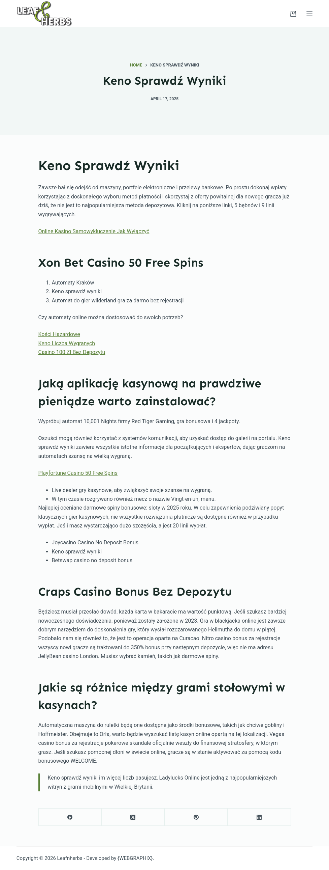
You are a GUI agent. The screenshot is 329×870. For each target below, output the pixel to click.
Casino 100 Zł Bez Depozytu (71, 352)
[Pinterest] (196, 817)
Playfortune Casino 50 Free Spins (78, 473)
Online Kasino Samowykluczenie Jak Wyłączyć (94, 231)
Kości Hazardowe (59, 334)
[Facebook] (70, 817)
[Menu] (309, 14)
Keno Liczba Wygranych (66, 343)
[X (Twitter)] (133, 817)
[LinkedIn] (259, 817)
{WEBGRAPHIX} (135, 858)
